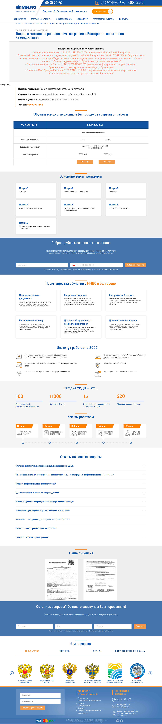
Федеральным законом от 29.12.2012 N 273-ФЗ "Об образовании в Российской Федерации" (81, 52)
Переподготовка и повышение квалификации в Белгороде (87, 722)
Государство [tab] (32, 651)
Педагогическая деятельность (35, 24)
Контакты (123, 19)
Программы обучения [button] (40, 19)
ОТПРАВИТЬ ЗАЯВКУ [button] (100, 11)
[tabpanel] (81, 670)
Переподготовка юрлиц (103, 19)
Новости (81, 703)
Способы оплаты (64, 19)
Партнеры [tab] (65, 651)
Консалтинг (82, 19)
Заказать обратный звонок (32, 708)
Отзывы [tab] (97, 651)
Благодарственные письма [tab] (130, 651)
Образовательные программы (89, 701)
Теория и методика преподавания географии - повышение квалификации (74, 24)
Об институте (20, 19)
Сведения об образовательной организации (65, 11)
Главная (18, 24)
